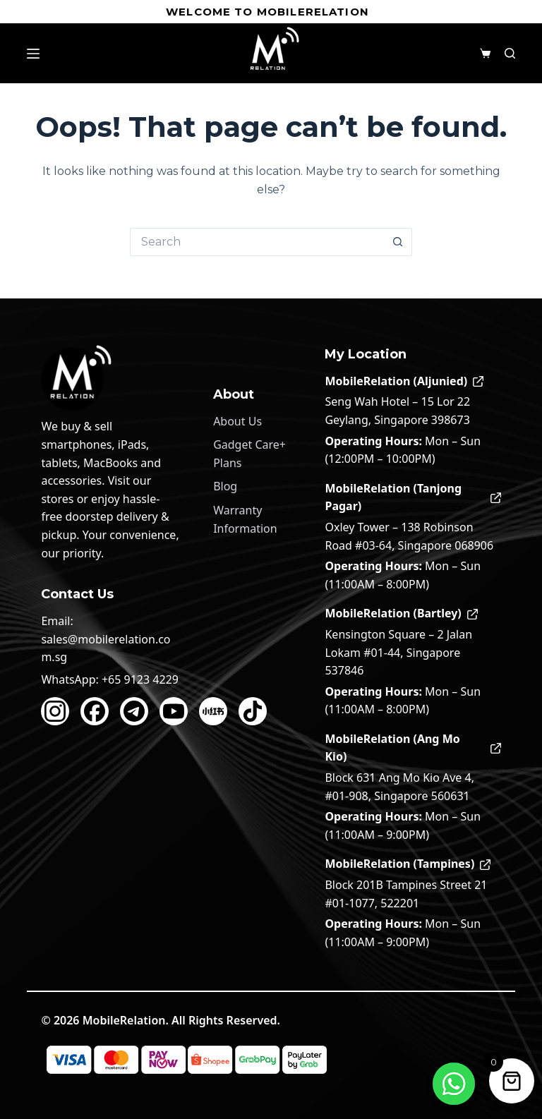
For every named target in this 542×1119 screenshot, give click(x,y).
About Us (237, 421)
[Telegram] (134, 711)
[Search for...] (257, 242)
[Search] (510, 53)
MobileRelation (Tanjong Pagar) (412, 497)
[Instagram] (55, 711)
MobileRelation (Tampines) (407, 863)
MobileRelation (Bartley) (401, 613)
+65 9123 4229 (140, 679)
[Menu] (33, 53)
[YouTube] (173, 711)
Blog (225, 486)
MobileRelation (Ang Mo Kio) (412, 748)
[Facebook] (94, 711)
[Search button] (398, 242)
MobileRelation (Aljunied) (404, 381)
